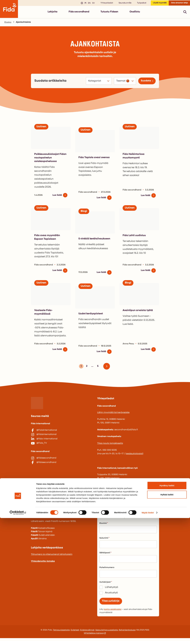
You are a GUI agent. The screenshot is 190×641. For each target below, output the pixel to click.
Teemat (119, 82)
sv (87, 3)
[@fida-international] (62, 443)
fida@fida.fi (103, 504)
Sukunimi (104, 540)
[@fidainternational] (62, 438)
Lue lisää (56, 196)
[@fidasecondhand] (62, 465)
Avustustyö (111, 594)
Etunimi (103, 525)
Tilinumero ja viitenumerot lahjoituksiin (51, 556)
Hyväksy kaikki (167, 608)
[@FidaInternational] (62, 432)
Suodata (144, 82)
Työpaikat (135, 3)
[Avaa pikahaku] (185, 13)
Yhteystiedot (100, 3)
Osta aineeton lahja (177, 3)
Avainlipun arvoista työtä (139, 311)
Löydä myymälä (155, 3)
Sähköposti (105, 554)
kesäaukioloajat (134, 455)
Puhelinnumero (106, 569)
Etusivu (8, 23)
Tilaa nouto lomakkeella (110, 445)
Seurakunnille (119, 3)
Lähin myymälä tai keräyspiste (113, 414)
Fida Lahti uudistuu (135, 236)
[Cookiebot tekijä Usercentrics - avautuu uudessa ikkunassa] (18, 636)
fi (79, 3)
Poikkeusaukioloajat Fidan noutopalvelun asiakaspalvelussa (47, 159)
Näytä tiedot (148, 635)
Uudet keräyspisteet (91, 315)
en (83, 3)
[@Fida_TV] (62, 449)
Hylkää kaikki (166, 617)
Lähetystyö (111, 589)
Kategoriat (93, 82)
